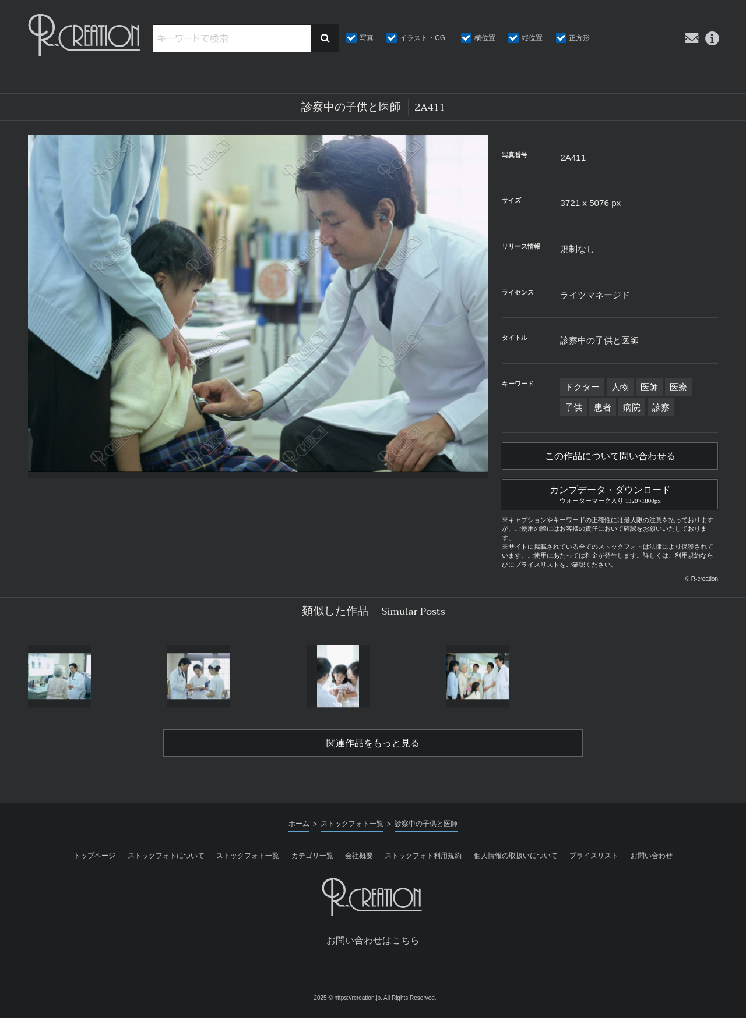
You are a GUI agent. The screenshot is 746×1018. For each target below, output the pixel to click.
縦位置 (532, 38)
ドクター (582, 387)
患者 (602, 407)
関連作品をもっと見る (373, 743)
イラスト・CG (422, 38)
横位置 (484, 38)
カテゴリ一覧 (312, 856)
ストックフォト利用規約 (423, 856)
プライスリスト (593, 856)
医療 (678, 387)
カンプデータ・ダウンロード (609, 493)
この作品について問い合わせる (610, 456)
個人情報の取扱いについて (516, 856)
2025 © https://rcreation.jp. (348, 998)
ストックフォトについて (166, 856)
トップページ (94, 856)
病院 (632, 407)
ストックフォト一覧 (247, 856)
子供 (573, 407)
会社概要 (359, 856)
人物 (620, 387)
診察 (661, 407)
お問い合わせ (652, 856)
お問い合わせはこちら (373, 940)
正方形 (579, 38)
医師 (649, 387)
